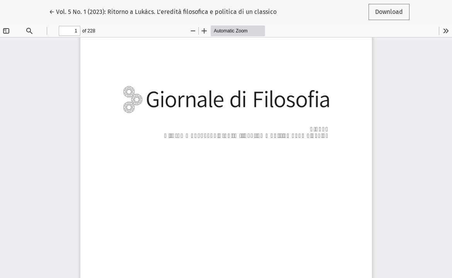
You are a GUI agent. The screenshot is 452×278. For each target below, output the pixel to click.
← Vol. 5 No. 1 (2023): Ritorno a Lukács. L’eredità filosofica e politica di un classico (163, 11)
